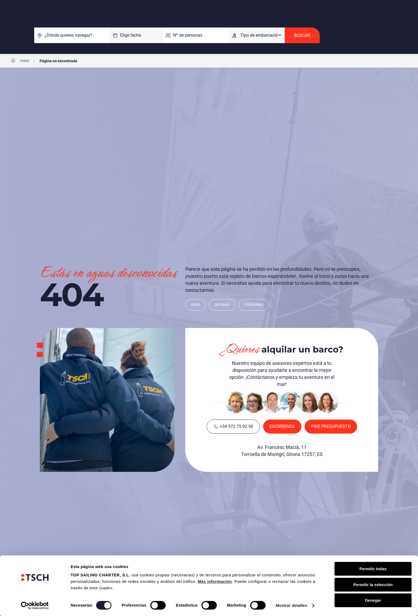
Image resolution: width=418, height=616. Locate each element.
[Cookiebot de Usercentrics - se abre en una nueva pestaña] (34, 605)
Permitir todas (373, 568)
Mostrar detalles (291, 605)
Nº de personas (187, 35)
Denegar (373, 600)
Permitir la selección (373, 584)
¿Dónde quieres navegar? (68, 35)
